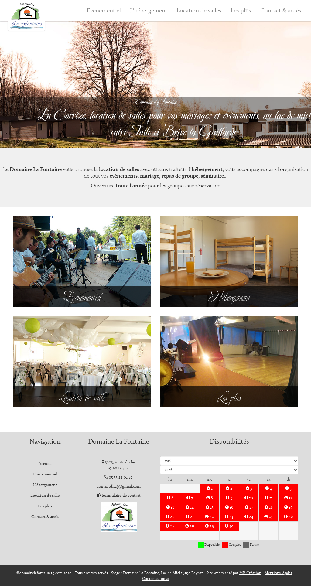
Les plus (241, 10)
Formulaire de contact (121, 495)
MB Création (250, 572)
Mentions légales (278, 572)
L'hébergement (148, 10)
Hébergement (45, 484)
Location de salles (198, 10)
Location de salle (45, 495)
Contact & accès (280, 10)
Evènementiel (104, 10)
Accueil (45, 463)
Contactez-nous (155, 578)
